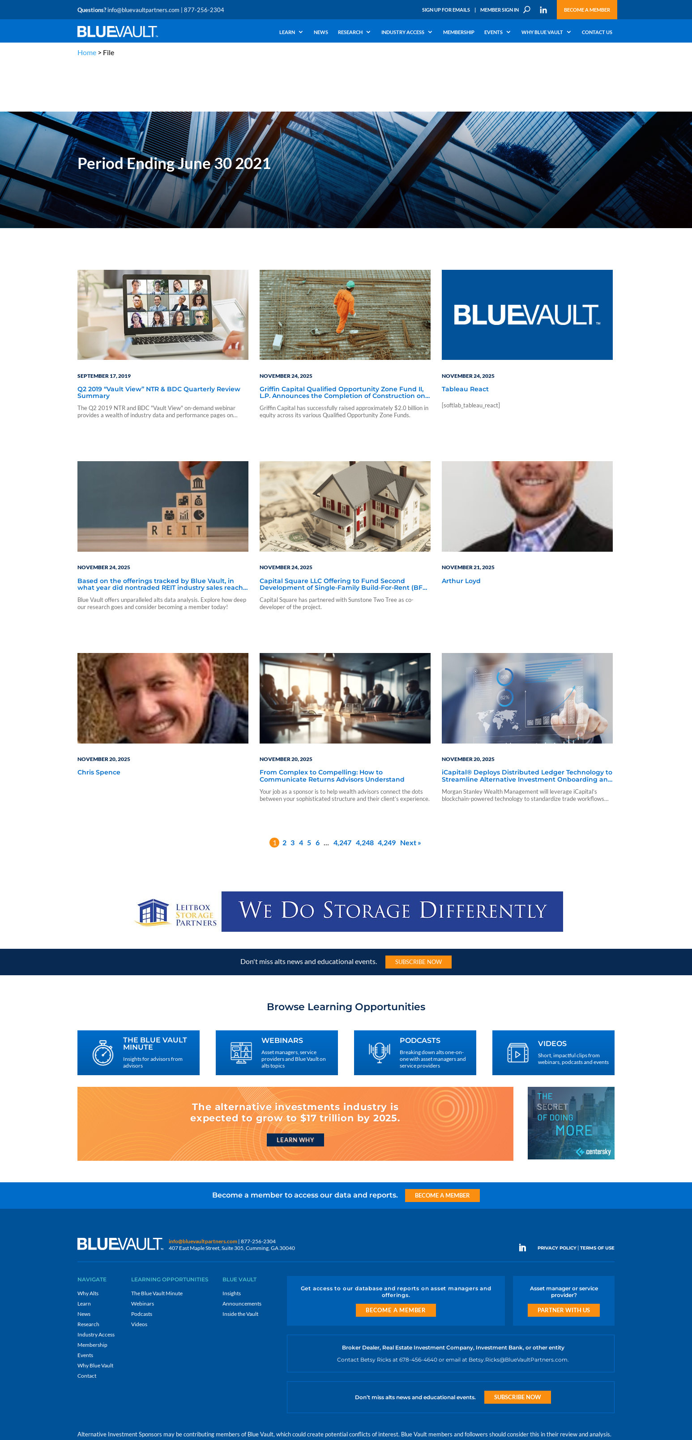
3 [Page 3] (292, 794)
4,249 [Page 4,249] (387, 794)
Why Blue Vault (542, 32)
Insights (231, 1244)
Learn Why (295, 1091)
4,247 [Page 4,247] (342, 794)
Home (86, 52)
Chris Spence (98, 724)
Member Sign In (499, 9)
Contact (86, 1327)
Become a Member (587, 9)
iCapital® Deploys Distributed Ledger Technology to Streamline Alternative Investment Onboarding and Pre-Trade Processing (527, 728)
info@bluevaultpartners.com (143, 9)
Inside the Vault (240, 1265)
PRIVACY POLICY (557, 1200)
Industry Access (402, 32)
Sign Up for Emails (446, 9)
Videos (139, 1275)
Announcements (241, 1255)
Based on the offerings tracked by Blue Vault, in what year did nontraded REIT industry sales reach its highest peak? (160, 536)
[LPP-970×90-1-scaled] (346, 883)
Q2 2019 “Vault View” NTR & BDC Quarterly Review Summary (158, 344)
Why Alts (87, 1244)
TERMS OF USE (597, 1200)
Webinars (142, 1255)
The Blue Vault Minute (157, 1244)
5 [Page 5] (309, 794)
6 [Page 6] (318, 794)
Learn (287, 32)
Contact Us (597, 32)
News (321, 32)
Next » (410, 794)
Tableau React (465, 341)
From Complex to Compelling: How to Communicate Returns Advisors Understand (332, 728)
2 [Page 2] (284, 794)
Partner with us (564, 1261)
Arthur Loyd (461, 532)
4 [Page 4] (301, 794)
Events (493, 32)
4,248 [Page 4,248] (365, 794)
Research (350, 32)
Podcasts (141, 1265)
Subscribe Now (418, 913)
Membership (458, 32)
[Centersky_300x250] (571, 1110)
